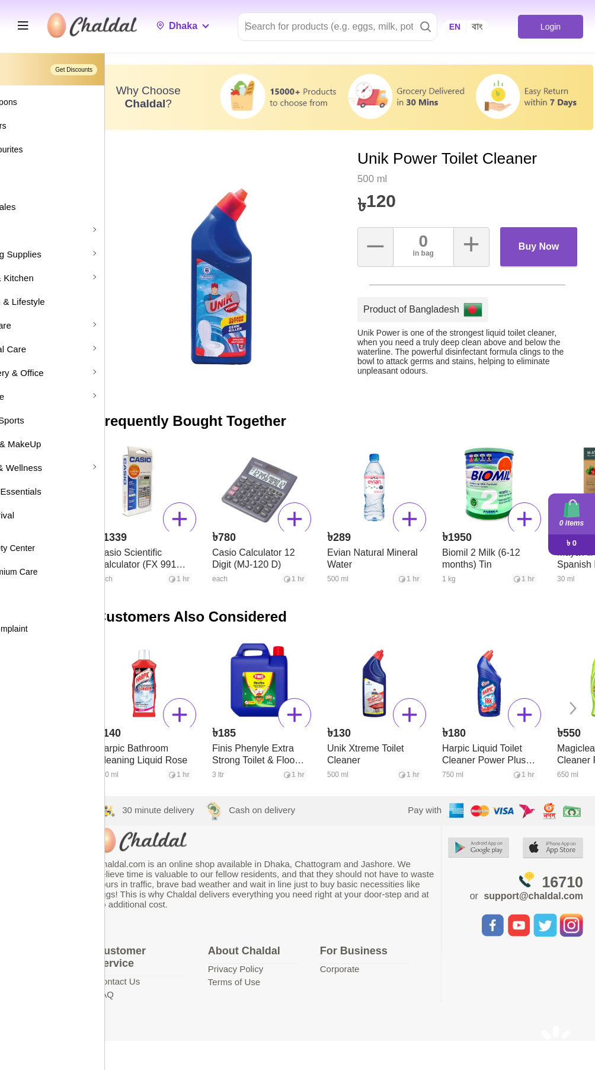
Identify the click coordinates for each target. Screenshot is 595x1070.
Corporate (371, 959)
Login (550, 26)
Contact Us (176, 972)
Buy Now (543, 248)
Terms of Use (278, 972)
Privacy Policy (280, 959)
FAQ (163, 985)
